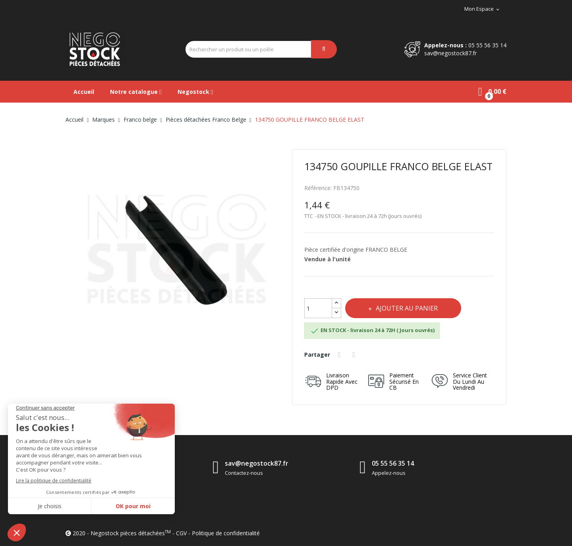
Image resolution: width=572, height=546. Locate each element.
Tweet (355, 355)
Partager (340, 355)
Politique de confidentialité (226, 533)
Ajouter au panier (407, 308)
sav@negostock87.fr (450, 53)
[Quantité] (318, 308)
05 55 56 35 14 (487, 45)
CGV (181, 533)
